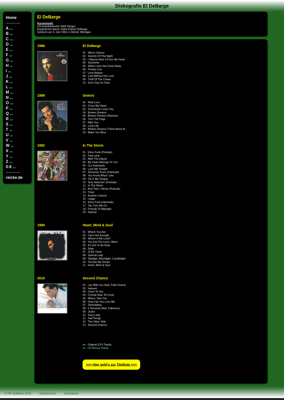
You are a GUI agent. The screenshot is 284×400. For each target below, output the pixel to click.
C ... (9, 39)
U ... (9, 135)
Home (11, 18)
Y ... (9, 156)
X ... (9, 151)
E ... (9, 49)
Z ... (9, 161)
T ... (9, 129)
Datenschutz (47, 393)
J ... (9, 76)
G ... (9, 60)
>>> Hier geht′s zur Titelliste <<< (111, 364)
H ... (9, 65)
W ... (10, 145)
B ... (9, 33)
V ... (9, 140)
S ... (9, 124)
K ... (9, 81)
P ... (9, 108)
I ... (8, 71)
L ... (9, 87)
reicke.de (14, 177)
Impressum (71, 393)
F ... (9, 55)
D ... (9, 44)
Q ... (9, 113)
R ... (9, 119)
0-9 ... (11, 167)
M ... (9, 92)
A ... (9, 28)
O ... (9, 103)
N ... (9, 97)
